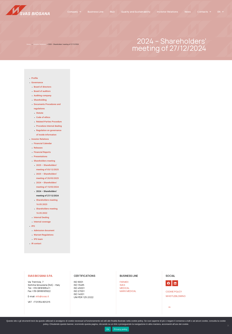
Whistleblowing (175, 296)
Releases (38, 148)
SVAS (122, 284)
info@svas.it (42, 296)
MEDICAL (124, 288)
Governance (37, 82)
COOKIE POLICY (174, 291)
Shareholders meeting (44, 161)
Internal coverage (42, 222)
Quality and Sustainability (135, 11)
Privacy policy (120, 329)
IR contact (36, 243)
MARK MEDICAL (128, 291)
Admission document (44, 230)
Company (74, 12)
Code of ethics (43, 117)
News (188, 11)
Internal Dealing (41, 217)
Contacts (204, 12)
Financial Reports (42, 152)
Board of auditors (42, 91)
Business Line (96, 11)
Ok (107, 329)
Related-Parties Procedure (49, 121)
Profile (34, 78)
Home (29, 44)
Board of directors (42, 87)
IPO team (38, 239)
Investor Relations (167, 11)
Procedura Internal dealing (49, 126)
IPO (33, 226)
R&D (112, 11)
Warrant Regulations (43, 235)
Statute (39, 113)
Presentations (40, 156)
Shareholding (40, 100)
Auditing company (42, 95)
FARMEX (124, 281)
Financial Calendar (43, 143)
